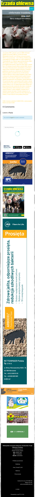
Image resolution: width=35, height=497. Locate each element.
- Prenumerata (17, 474)
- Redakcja (17, 464)
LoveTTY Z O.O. (20, 494)
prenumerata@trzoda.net (26, 484)
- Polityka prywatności (17, 460)
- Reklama (17, 470)
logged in (12, 117)
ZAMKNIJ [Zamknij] (32, 8)
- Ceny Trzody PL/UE (17, 467)
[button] (17, 168)
